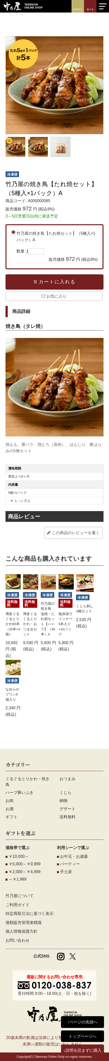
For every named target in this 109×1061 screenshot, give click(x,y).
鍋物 (64, 800)
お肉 (10, 800)
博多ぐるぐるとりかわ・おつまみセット (30, 624)
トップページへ (82, 1036)
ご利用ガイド (18, 905)
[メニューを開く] (102, 6)
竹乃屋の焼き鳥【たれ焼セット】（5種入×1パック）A (57, 247)
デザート (68, 809)
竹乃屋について (20, 896)
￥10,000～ (18, 856)
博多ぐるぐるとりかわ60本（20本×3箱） (13, 624)
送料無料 (68, 817)
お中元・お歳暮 (74, 856)
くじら (66, 792)
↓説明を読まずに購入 (83, 1050)
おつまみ (68, 779)
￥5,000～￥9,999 (24, 864)
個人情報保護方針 (22, 931)
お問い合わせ (18, 940)
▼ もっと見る (20, 501)
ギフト (12, 817)
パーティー (70, 864)
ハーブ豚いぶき (20, 792)
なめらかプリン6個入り (13, 694)
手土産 (66, 872)
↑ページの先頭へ (83, 1022)
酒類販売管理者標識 (24, 922)
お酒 (10, 809)
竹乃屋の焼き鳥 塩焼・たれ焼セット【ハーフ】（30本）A (48, 619)
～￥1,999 (17, 879)
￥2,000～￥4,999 (24, 872)
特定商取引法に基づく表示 (30, 913)
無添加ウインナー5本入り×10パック (65, 624)
